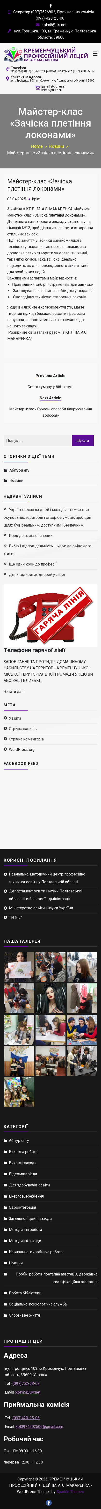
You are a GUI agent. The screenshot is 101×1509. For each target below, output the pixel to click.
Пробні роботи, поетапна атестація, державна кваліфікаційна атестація (56, 1278)
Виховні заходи (22, 1163)
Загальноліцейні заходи (30, 1218)
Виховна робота (23, 1151)
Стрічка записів (23, 728)
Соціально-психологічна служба (38, 1304)
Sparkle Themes (70, 1491)
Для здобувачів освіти (29, 1185)
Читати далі (14, 691)
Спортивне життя (24, 1315)
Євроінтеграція (22, 1207)
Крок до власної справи (30, 535)
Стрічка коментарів (26, 739)
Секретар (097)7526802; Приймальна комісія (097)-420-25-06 (52, 71)
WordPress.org (22, 749)
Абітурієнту (19, 470)
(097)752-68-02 (26, 1383)
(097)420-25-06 (26, 1418)
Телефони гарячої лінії (34, 650)
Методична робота (25, 1229)
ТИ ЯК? (15, 917)
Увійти (15, 718)
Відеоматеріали (23, 1174)
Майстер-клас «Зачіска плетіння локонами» (39, 185)
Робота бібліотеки (25, 1293)
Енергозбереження (26, 1196)
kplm (36, 199)
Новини (16, 480)
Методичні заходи (25, 1240)
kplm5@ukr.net (50, 25)
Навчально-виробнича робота (36, 1252)
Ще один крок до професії (33, 564)
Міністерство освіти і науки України (41, 908)
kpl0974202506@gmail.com (39, 1426)
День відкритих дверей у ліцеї (37, 574)
